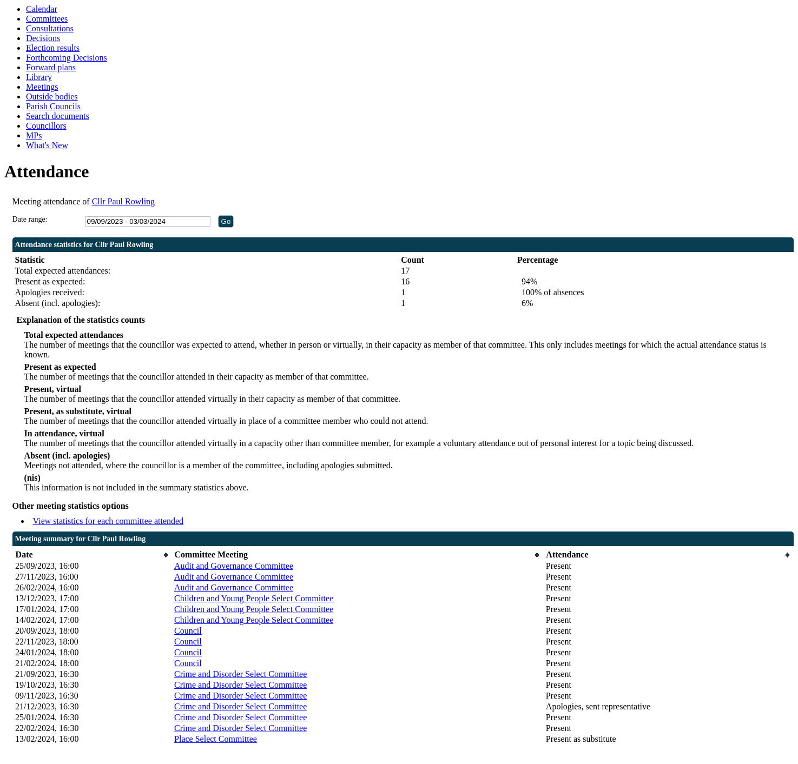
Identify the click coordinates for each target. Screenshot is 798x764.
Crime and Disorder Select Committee (240, 674)
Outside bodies (52, 96)
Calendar (41, 9)
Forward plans (51, 67)
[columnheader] (92, 555)
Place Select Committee (215, 738)
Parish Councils (53, 106)
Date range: (30, 219)
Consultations (50, 28)
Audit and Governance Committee (233, 565)
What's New (47, 145)
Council (188, 630)
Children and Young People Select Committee (253, 598)
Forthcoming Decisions (66, 57)
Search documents (57, 116)
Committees (47, 18)
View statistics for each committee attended (108, 521)
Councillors (46, 125)
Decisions (43, 38)
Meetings (42, 86)
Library (39, 77)
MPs (34, 135)
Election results (53, 47)
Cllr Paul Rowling (123, 201)
